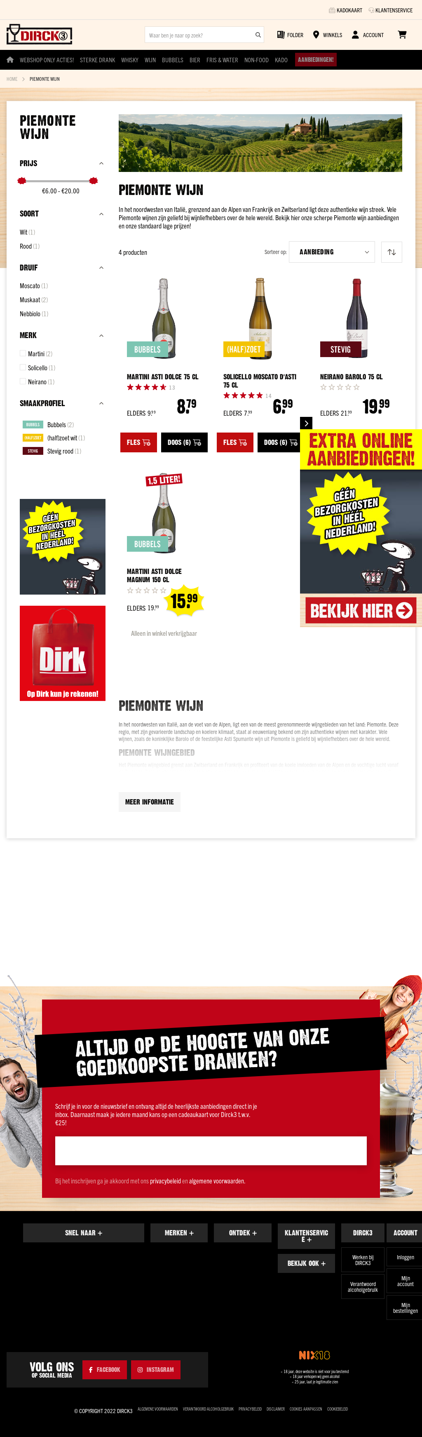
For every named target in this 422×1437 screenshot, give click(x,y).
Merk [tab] (28, 335)
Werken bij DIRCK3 (363, 1260)
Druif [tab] (29, 268)
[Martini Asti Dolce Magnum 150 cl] (164, 582)
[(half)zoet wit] (54, 437)
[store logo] (39, 35)
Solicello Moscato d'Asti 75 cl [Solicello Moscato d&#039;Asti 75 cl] (259, 381)
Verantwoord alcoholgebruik (363, 1287)
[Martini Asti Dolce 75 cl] (164, 318)
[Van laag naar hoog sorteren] (391, 252)
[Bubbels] (48, 424)
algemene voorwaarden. (217, 1181)
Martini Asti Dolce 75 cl (163, 377)
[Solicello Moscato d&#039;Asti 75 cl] (260, 318)
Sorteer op (275, 251)
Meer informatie (149, 871)
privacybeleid (165, 1181)
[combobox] (204, 34)
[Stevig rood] (52, 451)
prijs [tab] (28, 163)
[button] (332, 252)
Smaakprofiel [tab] (42, 403)
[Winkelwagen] (402, 35)
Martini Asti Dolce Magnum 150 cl (154, 645)
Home (12, 78)
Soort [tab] (29, 214)
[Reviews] (172, 387)
